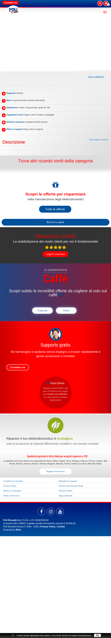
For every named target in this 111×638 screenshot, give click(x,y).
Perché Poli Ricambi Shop (71, 486)
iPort (18, 529)
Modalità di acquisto (68, 481)
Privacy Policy (9, 486)
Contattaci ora (10, 3)
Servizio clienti (65, 491)
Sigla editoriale (65, 495)
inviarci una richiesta (56, 394)
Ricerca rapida (55, 222)
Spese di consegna (12, 491)
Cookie (61, 526)
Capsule (42, 310)
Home (8, 18)
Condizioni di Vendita (13, 481)
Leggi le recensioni (55, 254)
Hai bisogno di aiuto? (99, 139)
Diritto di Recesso (11, 495)
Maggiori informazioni (55, 471)
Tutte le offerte (55, 209)
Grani (66, 310)
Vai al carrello (96, 77)
